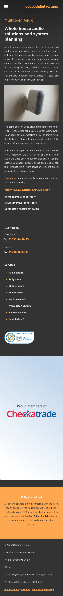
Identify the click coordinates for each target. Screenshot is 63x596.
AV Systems (15, 279)
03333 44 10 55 (18, 239)
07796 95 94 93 (18, 252)
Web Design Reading (43, 589)
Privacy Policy (11, 589)
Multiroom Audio (17, 299)
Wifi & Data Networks (20, 306)
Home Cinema (16, 292)
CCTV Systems (16, 286)
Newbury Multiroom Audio (20, 202)
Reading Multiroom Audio (20, 196)
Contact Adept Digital (36, 516)
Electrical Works (17, 312)
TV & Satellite (16, 272)
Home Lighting (16, 319)
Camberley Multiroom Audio (21, 208)
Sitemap (25, 589)
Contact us (10, 178)
